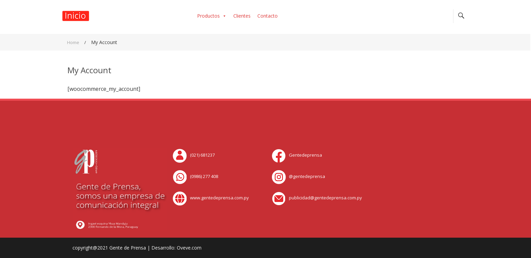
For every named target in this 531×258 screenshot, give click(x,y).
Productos (212, 16)
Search (461, 16)
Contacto (267, 16)
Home (73, 42)
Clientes (242, 16)
